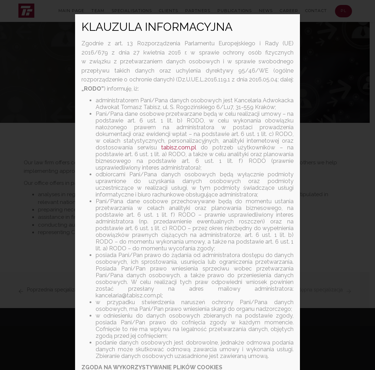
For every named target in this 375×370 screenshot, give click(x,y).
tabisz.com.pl (178, 147)
